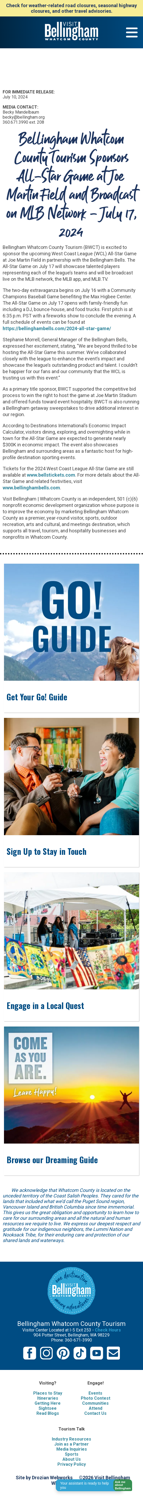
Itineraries (47, 1398)
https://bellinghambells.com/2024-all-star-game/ (57, 328)
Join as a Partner (71, 1444)
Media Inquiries (71, 1449)
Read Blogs (47, 1413)
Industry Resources (71, 1439)
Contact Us (95, 1413)
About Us (71, 1459)
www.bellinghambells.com (31, 487)
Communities (95, 1403)
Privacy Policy (71, 1464)
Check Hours (108, 1330)
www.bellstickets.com (51, 475)
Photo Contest (95, 1398)
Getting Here (48, 1403)
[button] (121, 1485)
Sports (71, 1454)
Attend (95, 1408)
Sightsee (48, 1408)
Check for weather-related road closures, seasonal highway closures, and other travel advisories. (71, 8)
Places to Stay (47, 1393)
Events (95, 1393)
